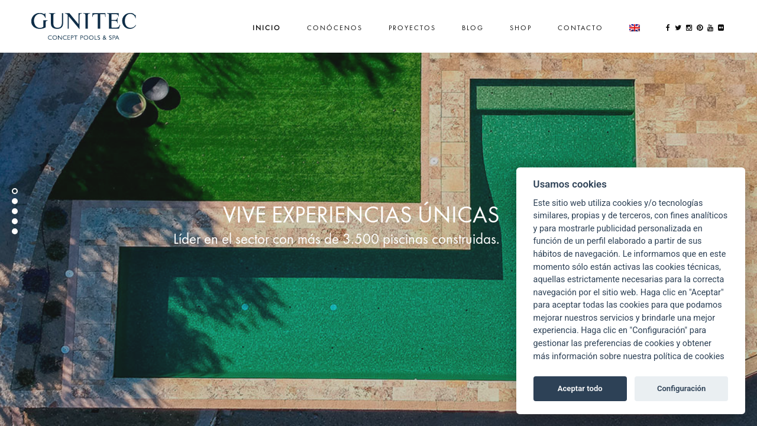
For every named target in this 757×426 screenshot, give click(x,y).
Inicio (267, 28)
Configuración (681, 388)
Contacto (580, 28)
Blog (473, 28)
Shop (521, 28)
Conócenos (335, 28)
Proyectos (412, 28)
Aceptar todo (580, 388)
